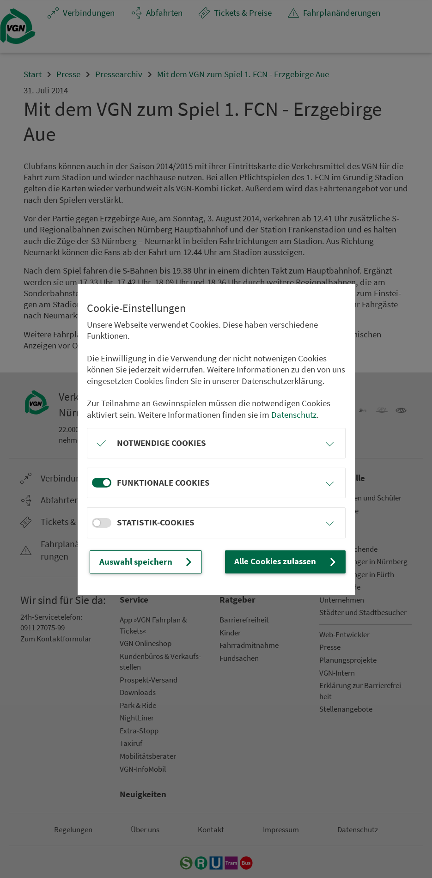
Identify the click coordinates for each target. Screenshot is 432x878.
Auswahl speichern (146, 561)
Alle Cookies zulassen (286, 561)
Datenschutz (293, 414)
